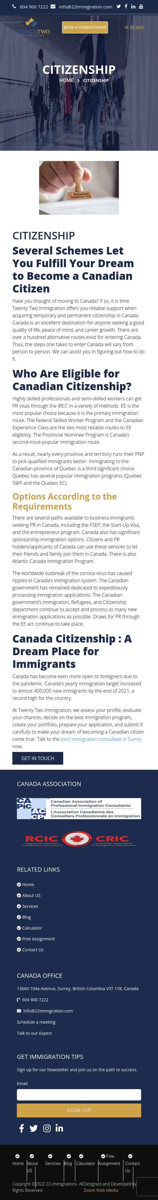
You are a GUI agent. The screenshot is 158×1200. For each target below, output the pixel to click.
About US (29, 895)
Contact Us (30, 949)
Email (22, 1083)
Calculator (29, 928)
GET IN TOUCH (37, 758)
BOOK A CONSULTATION (85, 27)
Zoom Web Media (101, 1190)
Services (27, 906)
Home (66, 80)
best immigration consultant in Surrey (101, 739)
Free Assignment (36, 939)
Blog (24, 917)
